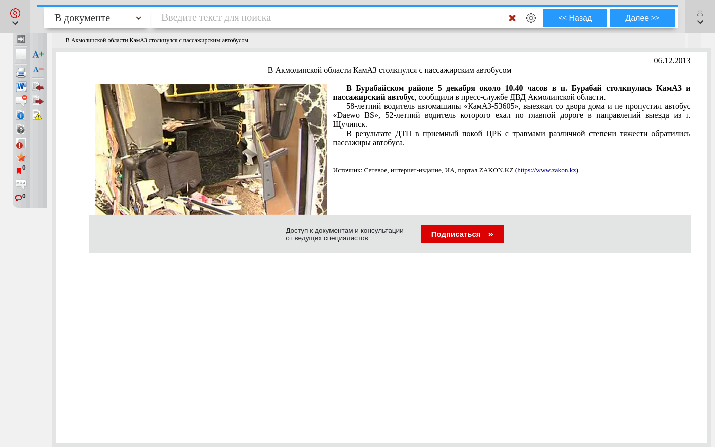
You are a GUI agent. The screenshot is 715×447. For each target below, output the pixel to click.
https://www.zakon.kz (546, 170)
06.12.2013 (672, 60)
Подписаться (462, 234)
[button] (15, 16)
